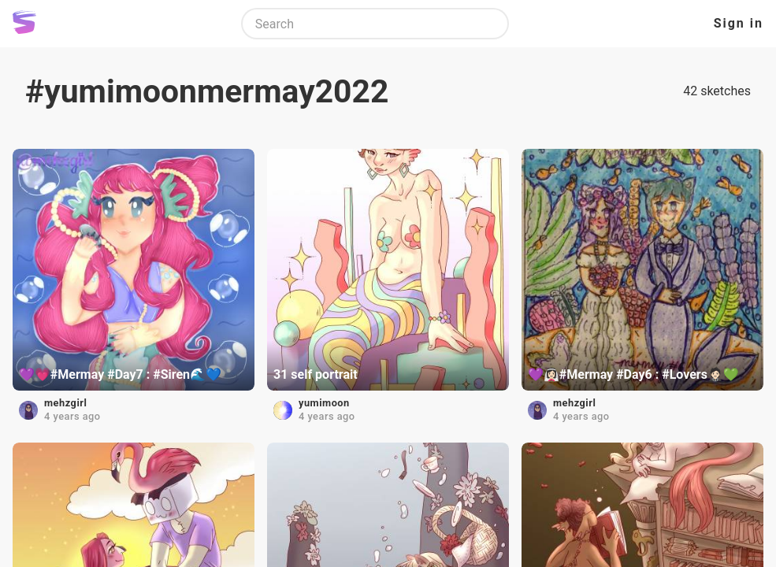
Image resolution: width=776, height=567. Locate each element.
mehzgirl (65, 403)
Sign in (738, 23)
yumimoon (324, 403)
